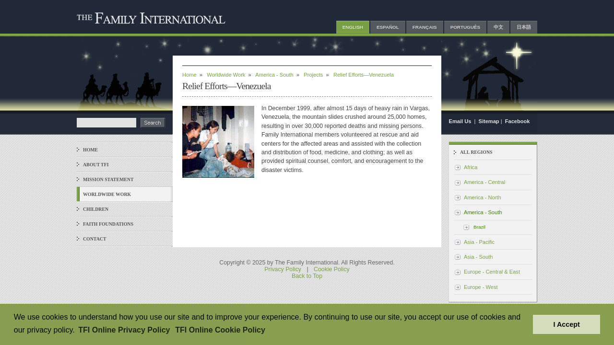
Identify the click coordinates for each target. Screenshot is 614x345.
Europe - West (481, 287)
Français (425, 27)
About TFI (96, 164)
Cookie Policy (332, 269)
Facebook (517, 121)
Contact (94, 239)
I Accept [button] (566, 324)
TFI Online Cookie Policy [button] (220, 330)
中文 (498, 27)
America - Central (484, 182)
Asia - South (478, 257)
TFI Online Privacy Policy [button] (124, 330)
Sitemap (489, 121)
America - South (274, 75)
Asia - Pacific (479, 242)
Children (95, 209)
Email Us (461, 121)
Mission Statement (108, 179)
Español (388, 27)
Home (90, 149)
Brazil (479, 227)
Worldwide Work (107, 194)
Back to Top (307, 276)
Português (465, 27)
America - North (482, 197)
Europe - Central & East (492, 272)
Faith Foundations (108, 224)
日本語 (524, 27)
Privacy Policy (282, 269)
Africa (470, 167)
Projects (313, 75)
